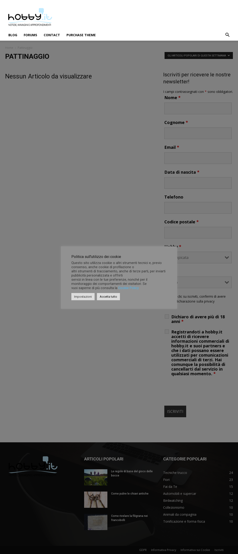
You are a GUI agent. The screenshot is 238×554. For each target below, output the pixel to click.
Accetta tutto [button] (108, 296)
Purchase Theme (81, 35)
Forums (30, 35)
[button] (227, 35)
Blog (12, 35)
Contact (52, 35)
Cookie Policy (128, 288)
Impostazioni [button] (83, 296)
